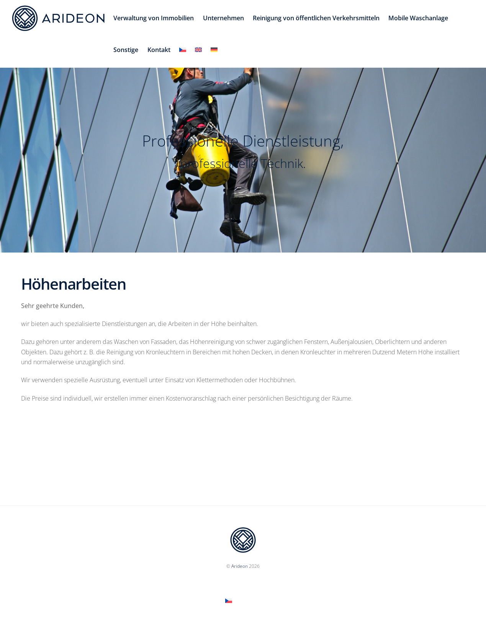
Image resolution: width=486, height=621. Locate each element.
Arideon (239, 566)
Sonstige (125, 50)
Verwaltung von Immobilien (153, 18)
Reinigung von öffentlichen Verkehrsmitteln (316, 18)
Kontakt (158, 50)
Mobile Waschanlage (418, 18)
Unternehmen (223, 18)
